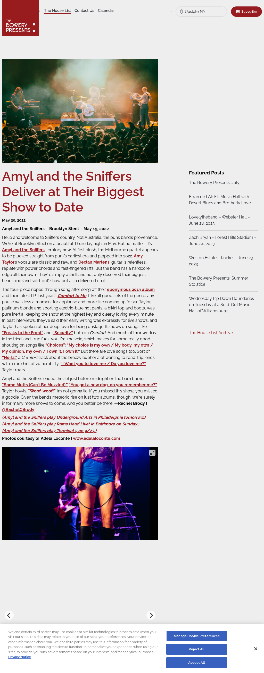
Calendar (75, 18)
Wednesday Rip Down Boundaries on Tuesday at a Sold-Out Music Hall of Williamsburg (220, 304)
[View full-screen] (151, 456)
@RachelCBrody (67, 412)
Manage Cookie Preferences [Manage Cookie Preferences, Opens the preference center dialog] (196, 638)
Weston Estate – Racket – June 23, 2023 (220, 260)
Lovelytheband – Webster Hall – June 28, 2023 (218, 220)
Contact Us (53, 18)
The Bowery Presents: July (213, 182)
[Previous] (13, 618)
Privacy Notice (19, 659)
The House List (97, 10)
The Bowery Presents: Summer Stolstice (218, 281)
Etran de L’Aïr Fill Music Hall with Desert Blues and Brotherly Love (219, 199)
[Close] (255, 651)
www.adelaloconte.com (100, 441)
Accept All (196, 665)
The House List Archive (210, 332)
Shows (50, 10)
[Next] (150, 618)
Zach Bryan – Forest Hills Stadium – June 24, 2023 (220, 240)
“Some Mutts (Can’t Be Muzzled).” (39, 388)
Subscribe (249, 11)
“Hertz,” (76, 360)
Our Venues (70, 10)
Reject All (196, 651)
